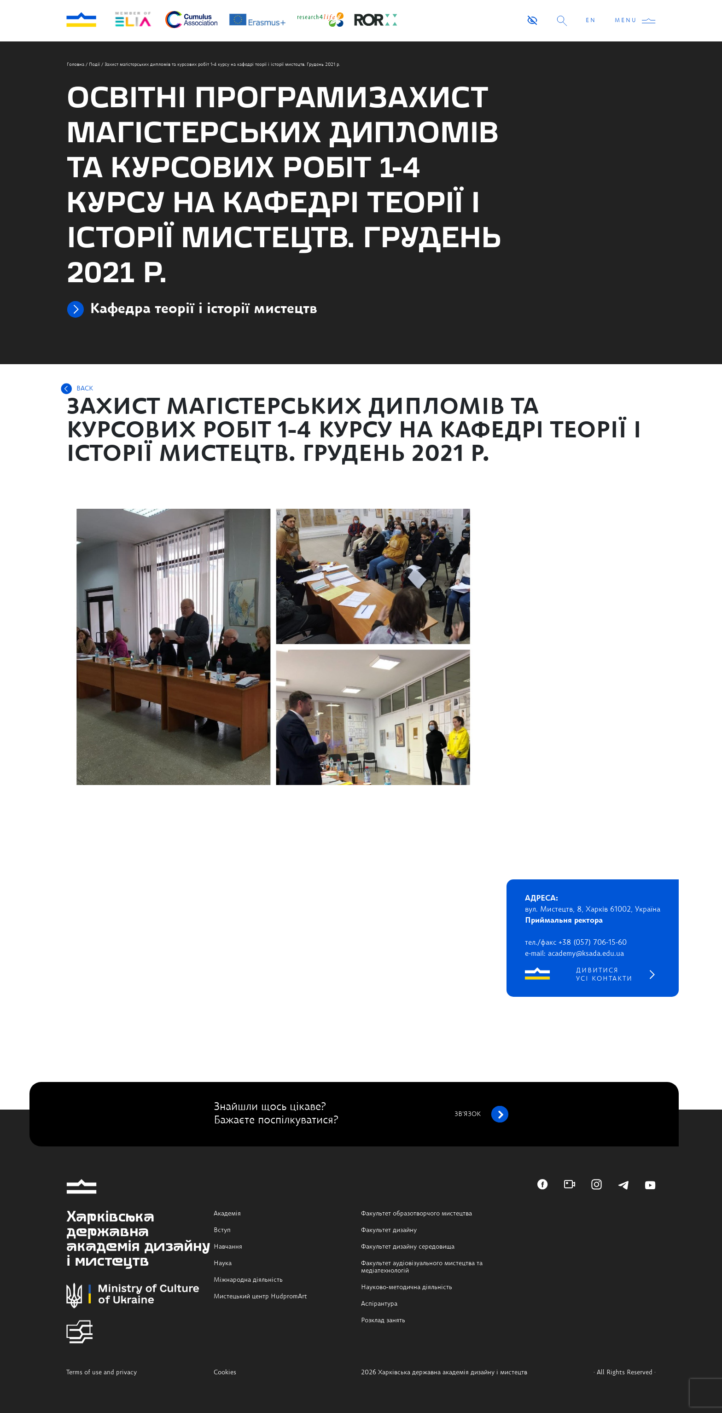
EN (591, 20)
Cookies (225, 1372)
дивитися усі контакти (604, 974)
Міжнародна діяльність (248, 1280)
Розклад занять (383, 1320)
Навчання (228, 1247)
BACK (84, 388)
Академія (227, 1213)
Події (94, 64)
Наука (223, 1263)
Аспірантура (379, 1304)
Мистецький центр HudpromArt (260, 1296)
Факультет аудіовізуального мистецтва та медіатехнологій (422, 1267)
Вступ (222, 1230)
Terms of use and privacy (101, 1372)
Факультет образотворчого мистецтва (416, 1213)
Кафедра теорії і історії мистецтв (203, 309)
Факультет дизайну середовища (407, 1247)
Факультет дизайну (389, 1230)
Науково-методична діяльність (406, 1287)
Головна (75, 64)
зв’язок (481, 1114)
